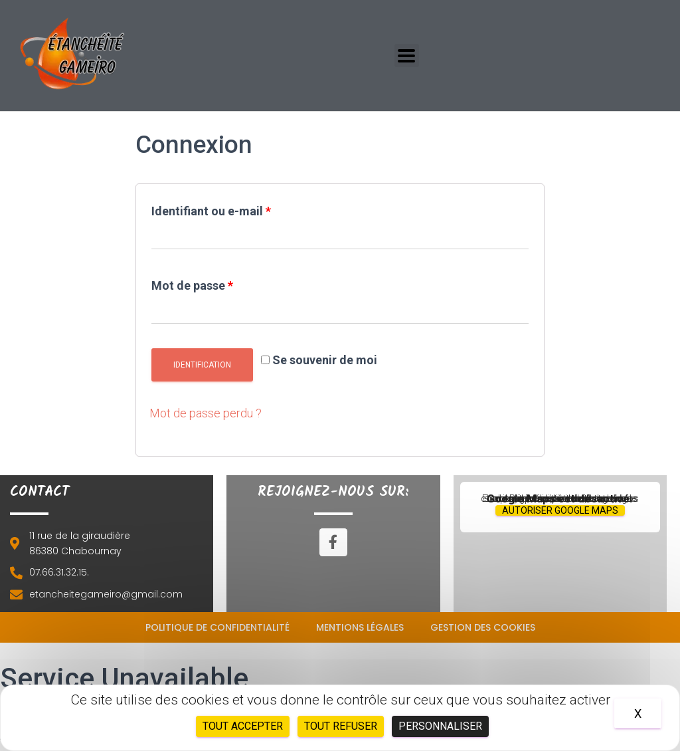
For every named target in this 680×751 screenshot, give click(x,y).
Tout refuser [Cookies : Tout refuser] (340, 726)
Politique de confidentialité (217, 627)
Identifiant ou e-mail (211, 211)
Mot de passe (192, 285)
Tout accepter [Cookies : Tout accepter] (243, 726)
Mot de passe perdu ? (205, 413)
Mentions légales (360, 627)
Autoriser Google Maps (560, 510)
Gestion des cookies (482, 627)
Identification (202, 365)
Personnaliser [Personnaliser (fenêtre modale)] (440, 726)
